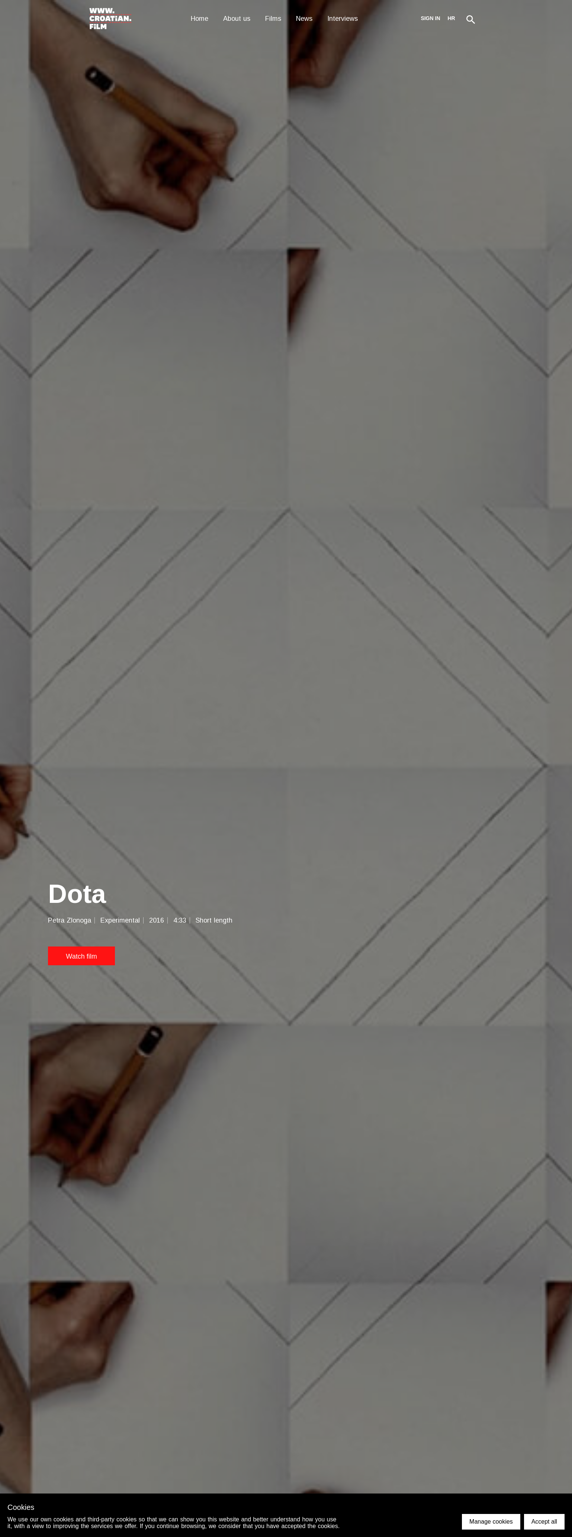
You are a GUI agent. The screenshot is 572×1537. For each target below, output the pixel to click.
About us (236, 18)
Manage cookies (491, 1521)
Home (199, 18)
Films (273, 18)
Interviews (342, 18)
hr (451, 18)
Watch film (81, 956)
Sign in (430, 18)
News (304, 18)
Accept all (544, 1521)
